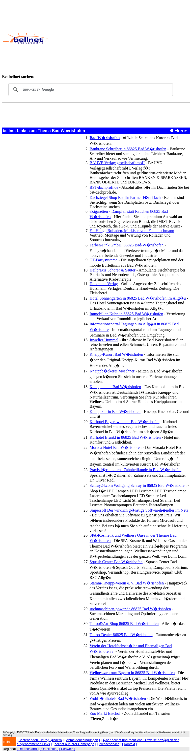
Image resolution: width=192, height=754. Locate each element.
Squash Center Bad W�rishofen (116, 562)
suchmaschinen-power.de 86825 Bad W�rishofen (130, 609)
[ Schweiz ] (67, 749)
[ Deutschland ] (28, 749)
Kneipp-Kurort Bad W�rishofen (116, 354)
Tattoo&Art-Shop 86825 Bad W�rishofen (124, 623)
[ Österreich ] (49, 749)
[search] (90, 90)
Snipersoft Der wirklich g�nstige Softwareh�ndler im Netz (139, 510)
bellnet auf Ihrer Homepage (74, 744)
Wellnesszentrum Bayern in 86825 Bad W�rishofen (132, 673)
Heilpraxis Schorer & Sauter (112, 270)
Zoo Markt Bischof (105, 713)
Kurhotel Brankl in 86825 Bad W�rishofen (125, 437)
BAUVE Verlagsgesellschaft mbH (117, 163)
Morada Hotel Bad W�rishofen (116, 447)
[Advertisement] (119, 38)
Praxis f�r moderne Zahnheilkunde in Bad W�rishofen (135, 470)
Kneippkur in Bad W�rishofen (115, 411)
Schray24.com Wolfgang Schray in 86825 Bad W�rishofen (138, 485)
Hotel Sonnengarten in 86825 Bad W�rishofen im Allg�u (138, 298)
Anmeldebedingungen (82, 740)
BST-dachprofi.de (104, 187)
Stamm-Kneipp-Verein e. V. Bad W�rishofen (127, 583)
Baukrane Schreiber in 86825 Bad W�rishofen (128, 149)
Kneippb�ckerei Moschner (112, 371)
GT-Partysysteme (104, 260)
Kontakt (129, 744)
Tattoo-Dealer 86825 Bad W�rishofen (121, 635)
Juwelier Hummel (104, 340)
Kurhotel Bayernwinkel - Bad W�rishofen (124, 422)
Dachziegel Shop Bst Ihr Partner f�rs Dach (125, 197)
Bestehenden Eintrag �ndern (40, 740)
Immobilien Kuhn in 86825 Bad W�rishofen (126, 314)
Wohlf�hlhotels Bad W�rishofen (118, 698)
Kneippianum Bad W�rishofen (115, 387)
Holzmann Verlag (104, 284)
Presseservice (109, 744)
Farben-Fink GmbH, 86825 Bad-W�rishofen (126, 245)
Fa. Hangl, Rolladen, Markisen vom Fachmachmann (132, 230)
